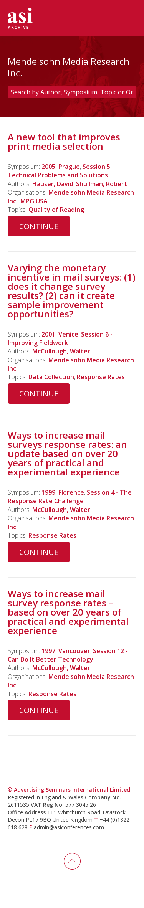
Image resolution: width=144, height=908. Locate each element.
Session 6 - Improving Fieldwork (60, 338)
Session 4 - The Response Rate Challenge (70, 496)
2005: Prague (60, 166)
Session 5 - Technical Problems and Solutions (61, 170)
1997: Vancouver (65, 651)
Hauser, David (52, 184)
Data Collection (51, 377)
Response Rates (101, 377)
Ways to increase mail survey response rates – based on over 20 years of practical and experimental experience (68, 612)
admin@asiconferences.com (69, 827)
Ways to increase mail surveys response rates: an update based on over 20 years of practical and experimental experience (67, 453)
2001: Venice (59, 334)
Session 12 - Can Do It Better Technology (68, 655)
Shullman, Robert (101, 184)
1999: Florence (62, 492)
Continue (38, 226)
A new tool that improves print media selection (64, 141)
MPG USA (34, 201)
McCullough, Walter (61, 351)
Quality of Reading (56, 209)
